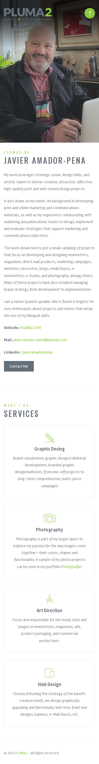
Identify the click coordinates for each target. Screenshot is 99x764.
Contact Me (19, 366)
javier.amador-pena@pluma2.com (40, 340)
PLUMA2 (21, 753)
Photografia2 (71, 566)
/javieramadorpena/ (37, 352)
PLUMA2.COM (30, 328)
